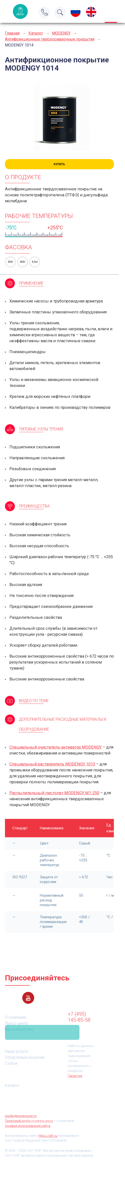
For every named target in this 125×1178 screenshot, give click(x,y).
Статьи (11, 1063)
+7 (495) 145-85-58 (79, 1017)
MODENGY (61, 33)
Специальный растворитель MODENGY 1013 (52, 764)
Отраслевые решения (24, 1057)
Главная (12, 33)
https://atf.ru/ (48, 1135)
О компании (15, 1017)
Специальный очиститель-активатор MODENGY (55, 747)
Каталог (35, 33)
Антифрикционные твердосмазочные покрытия (49, 39)
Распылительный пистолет (54, 793)
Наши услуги (16, 1051)
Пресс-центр (16, 1023)
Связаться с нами (42, 1032)
